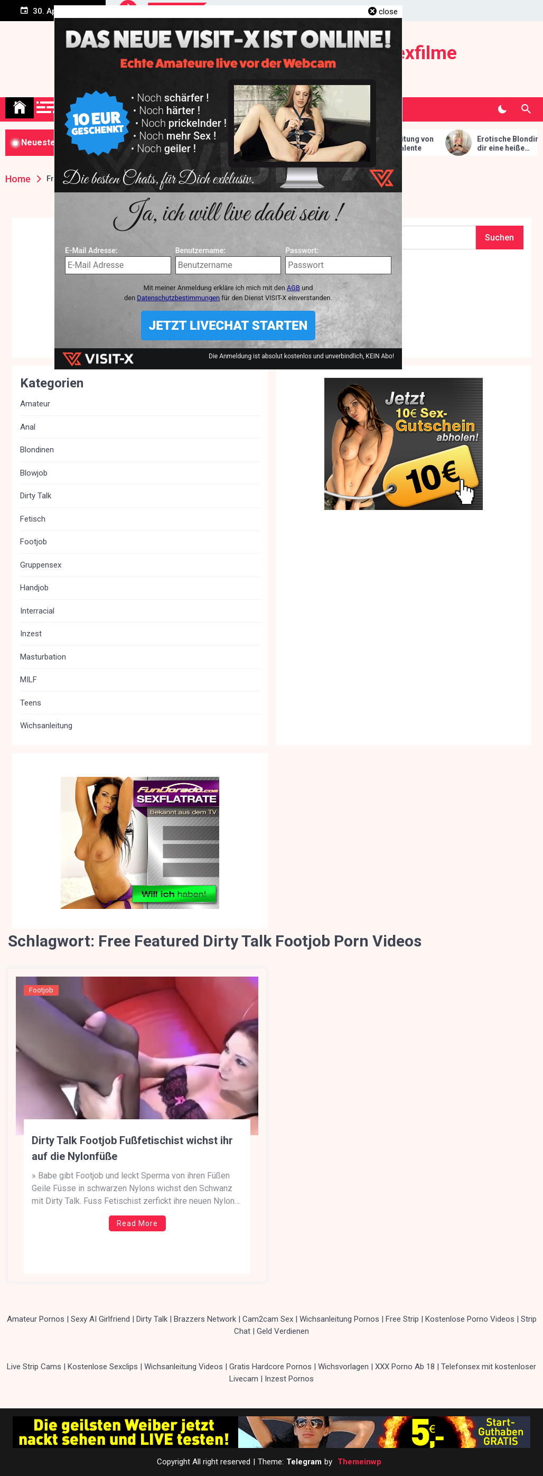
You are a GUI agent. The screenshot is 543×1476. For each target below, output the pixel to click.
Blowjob (34, 473)
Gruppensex (40, 565)
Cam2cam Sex (267, 1319)
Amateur (35, 404)
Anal (27, 427)
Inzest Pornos (289, 1379)
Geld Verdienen (283, 1331)
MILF (28, 679)
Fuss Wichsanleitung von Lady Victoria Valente (406, 143)
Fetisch (32, 519)
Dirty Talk (35, 495)
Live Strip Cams (34, 1366)
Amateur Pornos (35, 1319)
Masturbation (43, 657)
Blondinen (37, 449)
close (388, 11)
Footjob (41, 990)
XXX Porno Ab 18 (405, 1366)
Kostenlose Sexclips (103, 1366)
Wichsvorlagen (343, 1366)
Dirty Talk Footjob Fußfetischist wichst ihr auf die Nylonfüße (132, 1148)
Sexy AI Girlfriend (100, 1319)
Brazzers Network (205, 1319)
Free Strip (402, 1319)
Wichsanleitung (46, 725)
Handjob (34, 587)
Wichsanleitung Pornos (339, 1319)
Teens (30, 703)
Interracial (37, 611)
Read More (137, 1223)
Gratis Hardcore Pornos (270, 1366)
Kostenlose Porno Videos (469, 1319)
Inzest (31, 633)
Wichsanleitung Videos (183, 1366)
